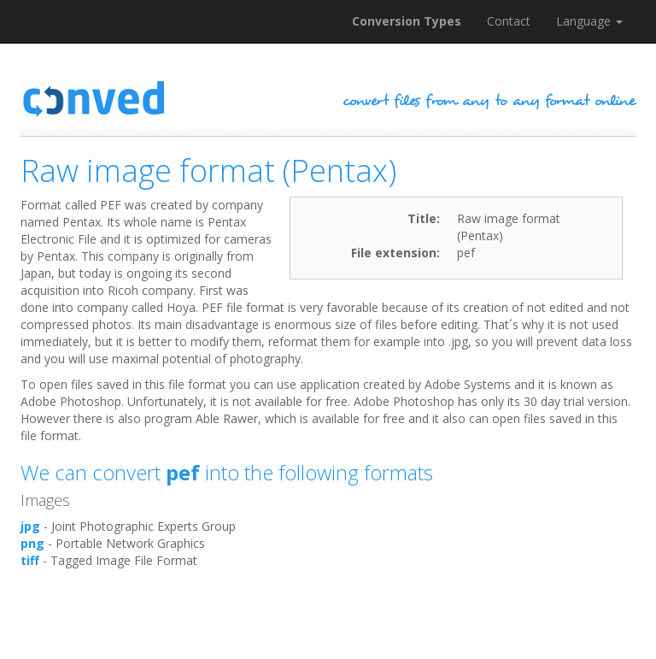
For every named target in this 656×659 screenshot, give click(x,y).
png (32, 543)
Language (589, 21)
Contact (508, 21)
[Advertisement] (331, 616)
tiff (29, 560)
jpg (30, 526)
